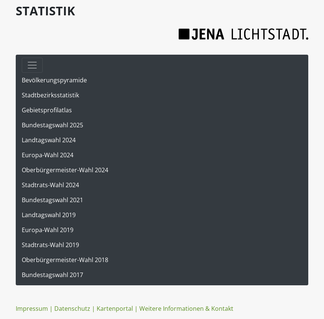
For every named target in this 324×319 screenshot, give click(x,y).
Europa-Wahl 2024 (47, 155)
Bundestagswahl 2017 (52, 275)
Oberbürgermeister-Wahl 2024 (65, 170)
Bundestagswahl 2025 (52, 125)
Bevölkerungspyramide (54, 80)
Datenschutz (72, 308)
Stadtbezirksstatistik (50, 95)
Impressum (32, 308)
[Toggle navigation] (32, 65)
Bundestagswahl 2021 (52, 200)
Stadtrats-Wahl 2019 (50, 245)
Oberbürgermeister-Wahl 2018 (65, 260)
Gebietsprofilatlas (47, 110)
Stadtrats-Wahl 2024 (50, 185)
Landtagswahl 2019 (49, 215)
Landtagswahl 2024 (49, 140)
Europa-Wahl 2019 (47, 230)
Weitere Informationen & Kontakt (186, 308)
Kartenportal (115, 308)
